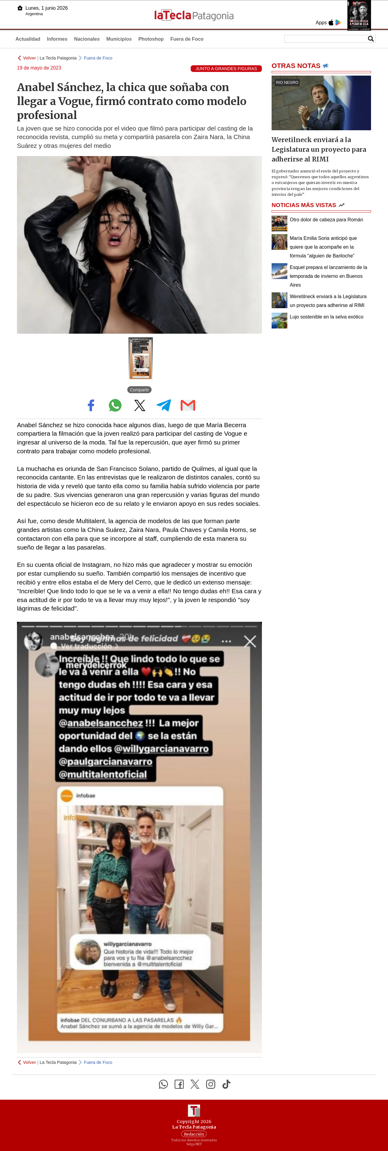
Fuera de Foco (186, 39)
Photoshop (151, 39)
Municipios (119, 39)
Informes (57, 39)
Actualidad (27, 39)
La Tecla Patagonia (58, 58)
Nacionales (86, 39)
